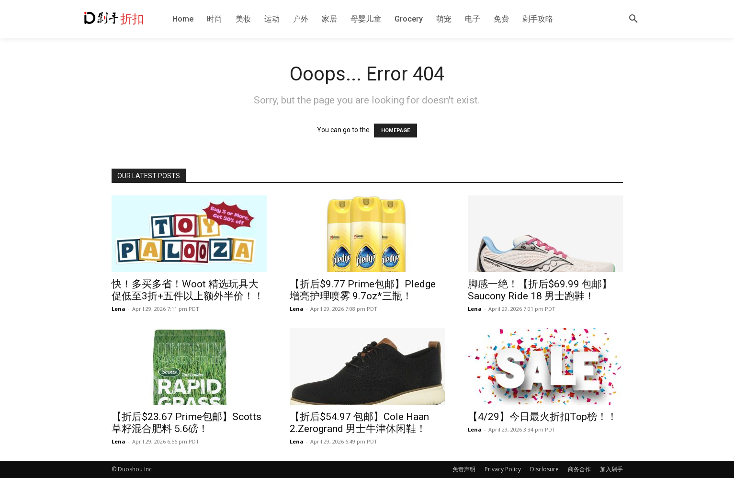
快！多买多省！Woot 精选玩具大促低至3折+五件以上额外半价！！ (188, 290)
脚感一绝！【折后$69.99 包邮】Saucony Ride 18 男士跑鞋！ (540, 290)
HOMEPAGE (395, 130)
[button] (633, 19)
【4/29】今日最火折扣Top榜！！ (542, 416)
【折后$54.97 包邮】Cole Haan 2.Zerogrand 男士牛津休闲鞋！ (359, 422)
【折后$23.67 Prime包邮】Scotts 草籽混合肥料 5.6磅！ (186, 422)
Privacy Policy (503, 469)
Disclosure (544, 469)
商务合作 (579, 469)
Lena (118, 308)
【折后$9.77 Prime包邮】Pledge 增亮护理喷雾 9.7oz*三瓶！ (363, 290)
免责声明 (463, 469)
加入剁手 (611, 469)
